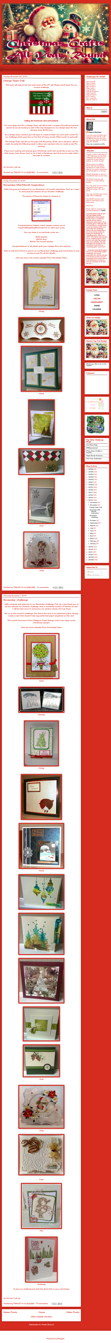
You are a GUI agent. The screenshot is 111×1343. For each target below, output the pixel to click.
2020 (91, 485)
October (93, 520)
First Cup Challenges (94, 458)
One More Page (91, 445)
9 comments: (42, 1303)
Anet (41, 681)
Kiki (41, 1231)
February (93, 541)
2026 (91, 469)
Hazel (41, 393)
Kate (41, 1179)
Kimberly (41, 1284)
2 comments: (43, 587)
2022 (91, 479)
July (92, 528)
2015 (90, 497)
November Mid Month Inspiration (24, 185)
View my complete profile (95, 144)
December (94, 502)
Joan (41, 526)
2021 (90, 482)
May (92, 533)
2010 (91, 554)
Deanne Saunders (95, 132)
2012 (90, 549)
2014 (90, 500)
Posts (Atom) (48, 1324)
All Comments (94, 575)
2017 (90, 492)
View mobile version (41, 1316)
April (92, 536)
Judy (41, 570)
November (94, 505)
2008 (91, 560)
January (93, 543)
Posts (91, 572)
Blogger (61, 1338)
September (94, 523)
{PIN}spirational (91, 448)
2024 (91, 474)
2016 (90, 495)
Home (42, 1312)
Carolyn (41, 715)
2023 (91, 477)
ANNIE (97, 306)
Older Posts (72, 1312)
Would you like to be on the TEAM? (96, 364)
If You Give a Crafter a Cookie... (94, 451)
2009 (91, 557)
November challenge (16, 599)
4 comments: (43, 172)
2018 (90, 490)
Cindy (41, 311)
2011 (90, 552)
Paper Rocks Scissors (94, 455)
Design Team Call (14, 80)
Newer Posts (10, 1312)
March (92, 538)
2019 (90, 487)
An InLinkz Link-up (12, 167)
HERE (103, 210)
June (92, 530)
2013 (90, 547)
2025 (91, 472)
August (93, 525)
